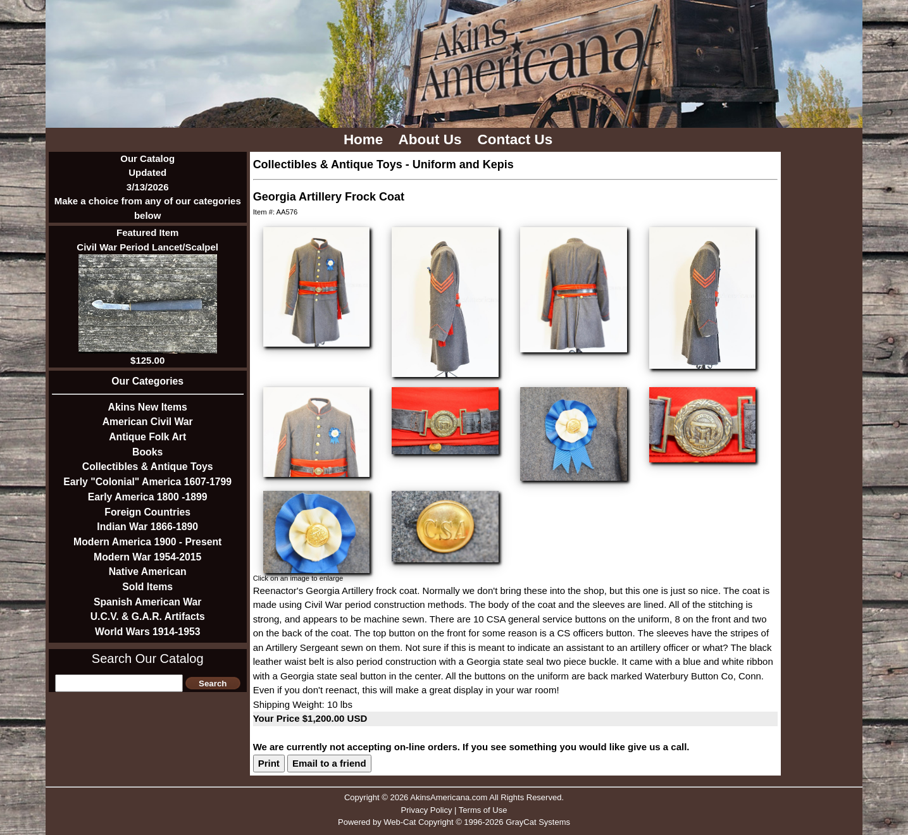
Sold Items (147, 586)
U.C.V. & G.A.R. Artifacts (147, 616)
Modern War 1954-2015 (147, 557)
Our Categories (147, 381)
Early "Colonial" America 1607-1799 (147, 481)
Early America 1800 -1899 (148, 497)
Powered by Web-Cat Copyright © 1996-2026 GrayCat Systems (454, 822)
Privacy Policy (426, 810)
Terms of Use (483, 810)
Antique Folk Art (147, 436)
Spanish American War (148, 602)
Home (365, 139)
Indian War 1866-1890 (147, 526)
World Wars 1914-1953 (148, 631)
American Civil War (148, 421)
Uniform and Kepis (463, 164)
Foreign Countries (147, 512)
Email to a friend (329, 763)
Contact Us (517, 139)
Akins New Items (147, 407)
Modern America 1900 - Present (147, 541)
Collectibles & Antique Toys (147, 466)
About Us (432, 139)
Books (147, 452)
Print (269, 763)
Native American (148, 571)
